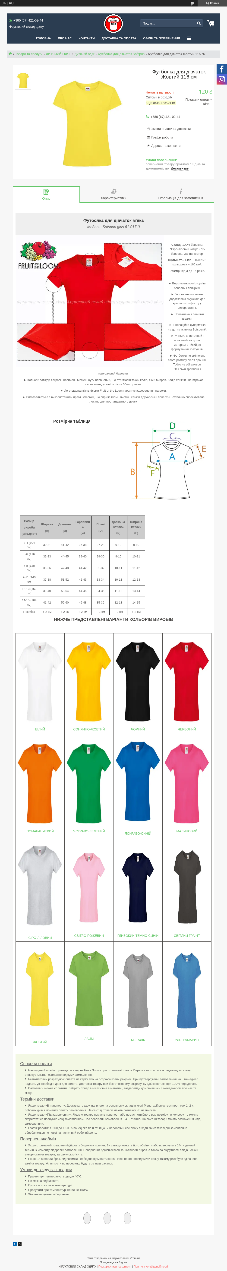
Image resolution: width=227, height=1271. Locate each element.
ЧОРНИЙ (138, 729)
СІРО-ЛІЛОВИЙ (40, 938)
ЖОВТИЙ (40, 1042)
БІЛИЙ (40, 729)
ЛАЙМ (89, 1039)
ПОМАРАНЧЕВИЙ (40, 831)
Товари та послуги (28, 54)
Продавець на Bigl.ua (113, 1262)
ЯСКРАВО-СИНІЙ (138, 833)
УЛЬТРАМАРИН (187, 1040)
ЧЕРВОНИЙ (187, 729)
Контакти (87, 38)
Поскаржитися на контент (114, 1266)
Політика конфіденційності (151, 1266)
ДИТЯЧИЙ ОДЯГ (58, 54)
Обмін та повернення (161, 38)
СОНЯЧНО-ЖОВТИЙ (89, 729)
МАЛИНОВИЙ (186, 831)
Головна (43, 38)
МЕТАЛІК (138, 1040)
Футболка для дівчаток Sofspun (121, 54)
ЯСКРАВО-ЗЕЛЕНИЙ (89, 831)
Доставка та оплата (119, 38)
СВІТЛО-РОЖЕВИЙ (89, 936)
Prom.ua (135, 1258)
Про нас (65, 38)
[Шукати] (198, 23)
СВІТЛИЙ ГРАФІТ (187, 936)
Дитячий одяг (85, 54)
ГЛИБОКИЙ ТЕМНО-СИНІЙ (138, 936)
